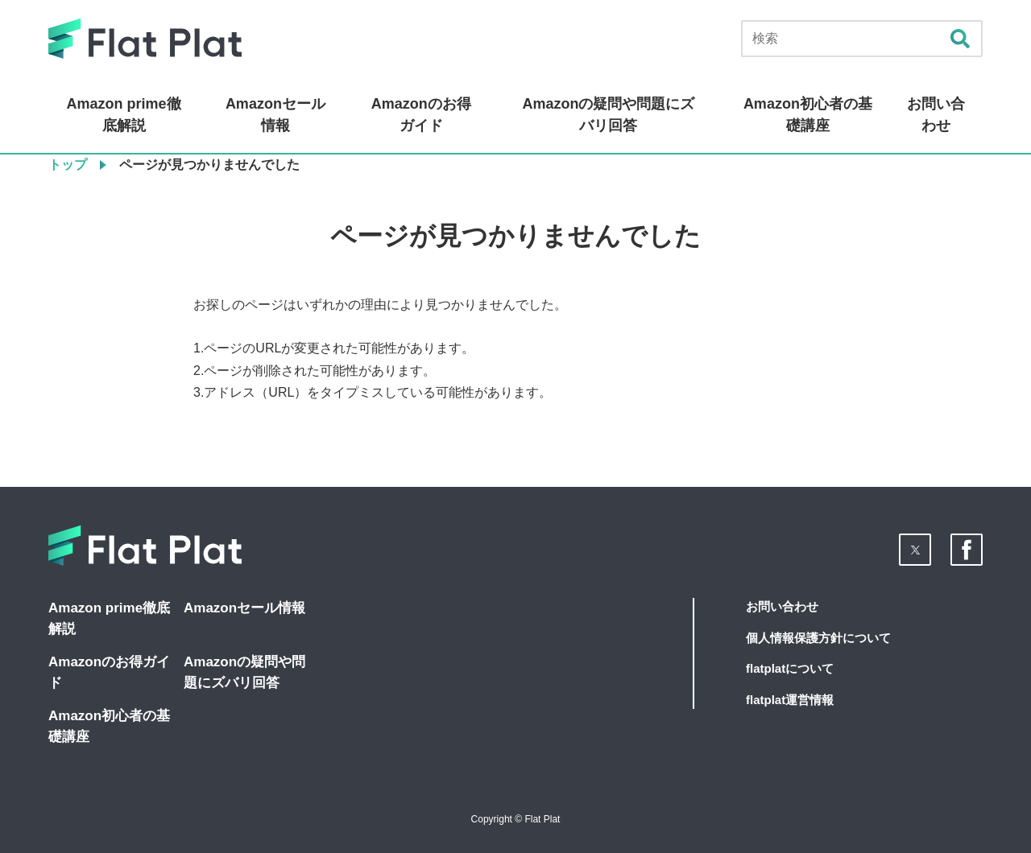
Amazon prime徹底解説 (124, 115)
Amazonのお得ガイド (421, 115)
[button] (915, 549)
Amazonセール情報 (275, 115)
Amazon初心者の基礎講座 (807, 115)
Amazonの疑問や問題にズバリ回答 (608, 115)
